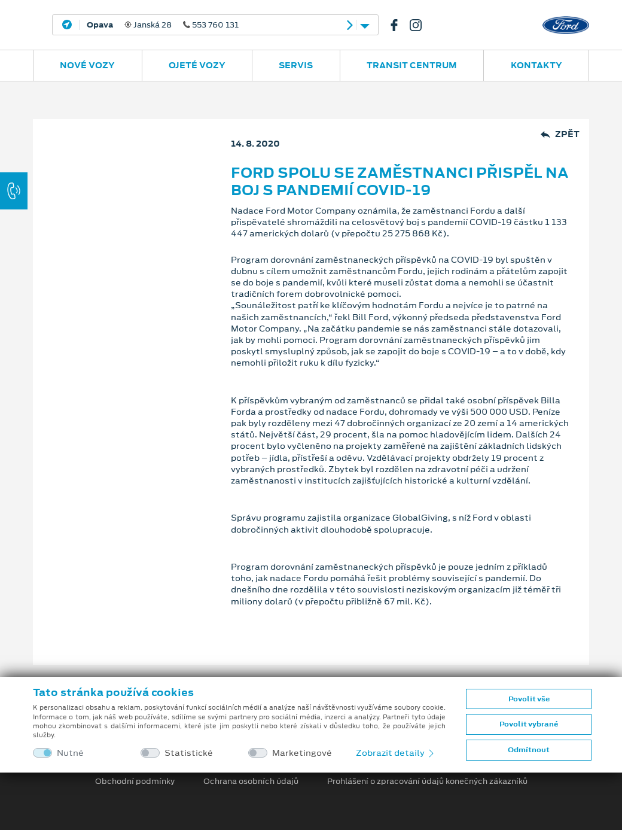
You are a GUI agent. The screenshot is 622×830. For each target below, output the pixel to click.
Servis (296, 65)
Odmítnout (529, 750)
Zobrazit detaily (396, 753)
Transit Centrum (412, 65)
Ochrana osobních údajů (250, 781)
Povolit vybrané (528, 724)
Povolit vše (529, 699)
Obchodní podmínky (135, 781)
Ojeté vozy (197, 65)
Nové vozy (87, 65)
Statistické (188, 753)
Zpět (560, 134)
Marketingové (302, 753)
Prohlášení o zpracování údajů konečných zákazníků (427, 781)
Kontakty (536, 65)
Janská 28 (163, 25)
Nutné (70, 753)
